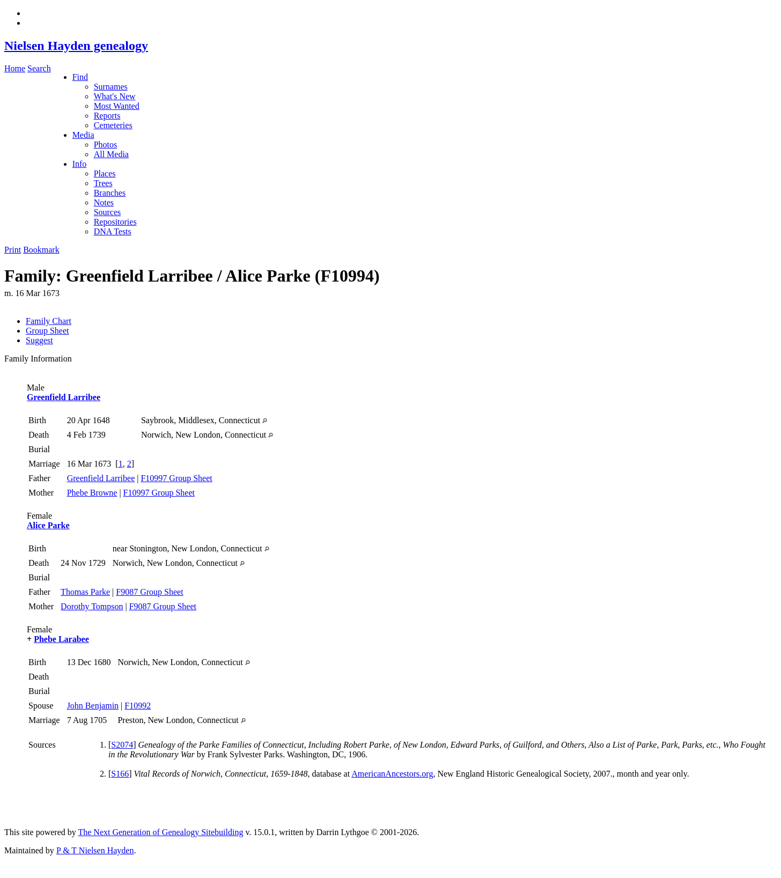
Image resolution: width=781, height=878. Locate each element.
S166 (120, 773)
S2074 (122, 744)
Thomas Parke (85, 591)
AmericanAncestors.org (392, 773)
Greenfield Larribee (63, 397)
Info (79, 163)
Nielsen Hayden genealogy (76, 46)
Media (83, 134)
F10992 (137, 705)
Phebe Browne (92, 492)
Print (12, 249)
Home (14, 68)
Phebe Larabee (61, 639)
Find (80, 77)
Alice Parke (48, 525)
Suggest (39, 340)
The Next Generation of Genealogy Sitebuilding (160, 832)
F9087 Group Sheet (149, 591)
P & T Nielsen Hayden (95, 850)
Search (39, 68)
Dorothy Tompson (92, 606)
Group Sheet (47, 330)
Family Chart (48, 321)
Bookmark (41, 249)
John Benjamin (93, 705)
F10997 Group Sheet (176, 478)
